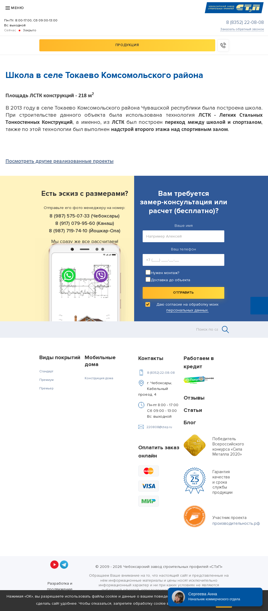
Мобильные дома (100, 361)
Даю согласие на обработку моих (187, 307)
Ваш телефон (183, 249)
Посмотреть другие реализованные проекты (59, 161)
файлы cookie (104, 596)
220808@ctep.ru (159, 427)
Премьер (46, 388)
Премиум (46, 380)
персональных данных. (187, 310)
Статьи (193, 410)
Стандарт (46, 371)
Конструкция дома (99, 378)
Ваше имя (184, 225)
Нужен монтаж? (165, 272)
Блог (190, 422)
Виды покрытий (59, 357)
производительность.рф (236, 523)
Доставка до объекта (170, 280)
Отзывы (194, 398)
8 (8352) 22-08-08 (245, 22)
